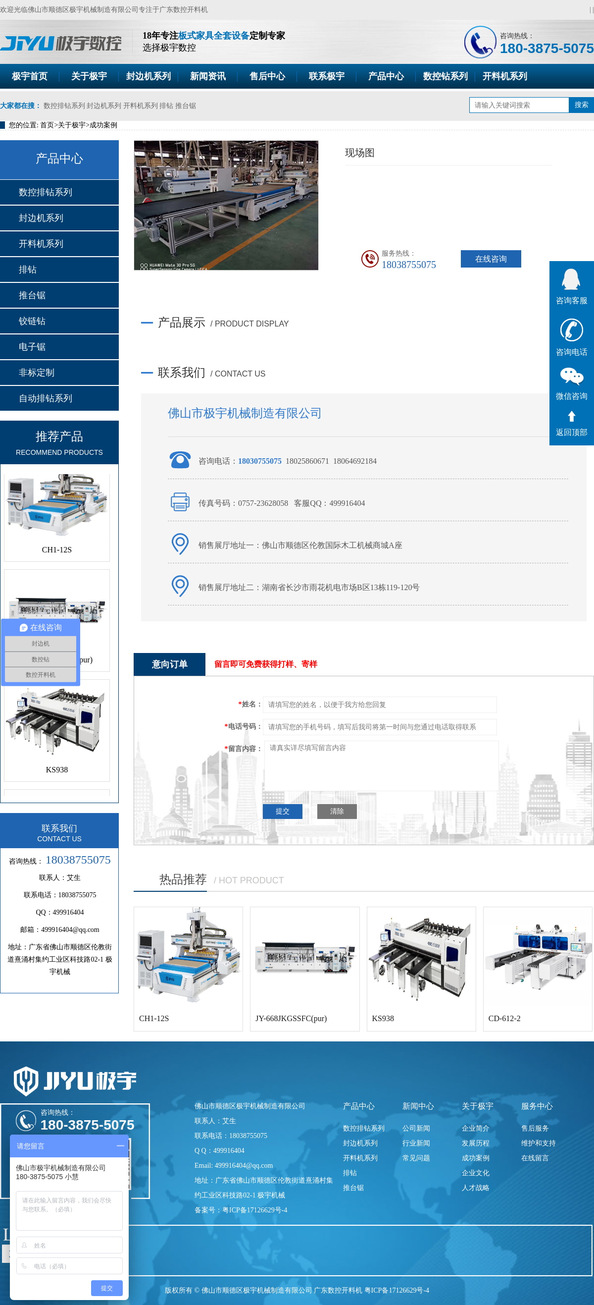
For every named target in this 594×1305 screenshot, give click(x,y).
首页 (47, 125)
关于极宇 (89, 76)
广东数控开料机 (183, 9)
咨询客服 (572, 287)
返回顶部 (572, 423)
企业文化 (476, 1173)
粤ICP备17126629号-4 (396, 1290)
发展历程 (476, 1143)
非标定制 (36, 373)
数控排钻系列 (64, 105)
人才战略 (476, 1188)
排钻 (166, 105)
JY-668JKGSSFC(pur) (291, 1018)
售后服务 (535, 1128)
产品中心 (386, 76)
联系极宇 (327, 76)
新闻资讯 (208, 76)
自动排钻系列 (45, 398)
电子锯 (32, 347)
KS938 (57, 775)
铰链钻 (32, 321)
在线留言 (535, 1158)
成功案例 (103, 125)
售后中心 (267, 76)
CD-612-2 (505, 1018)
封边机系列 (148, 76)
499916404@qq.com (70, 929)
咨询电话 (572, 337)
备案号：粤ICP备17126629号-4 (241, 1210)
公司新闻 (416, 1128)
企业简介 (476, 1128)
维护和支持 (538, 1143)
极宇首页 (30, 76)
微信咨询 (572, 384)
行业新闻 (416, 1143)
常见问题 (416, 1158)
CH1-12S (57, 555)
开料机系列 (505, 76)
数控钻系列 (445, 76)
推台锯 (185, 105)
